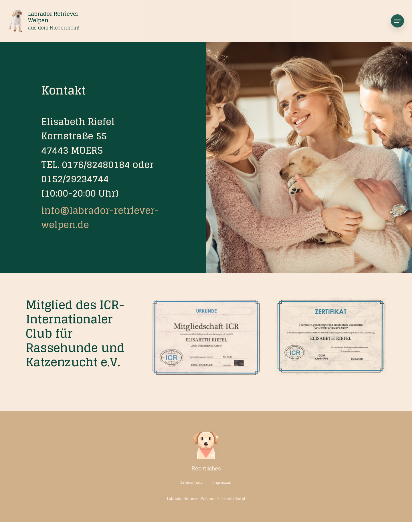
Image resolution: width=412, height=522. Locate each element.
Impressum (222, 483)
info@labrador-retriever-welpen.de (100, 217)
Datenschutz (191, 483)
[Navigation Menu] (397, 21)
